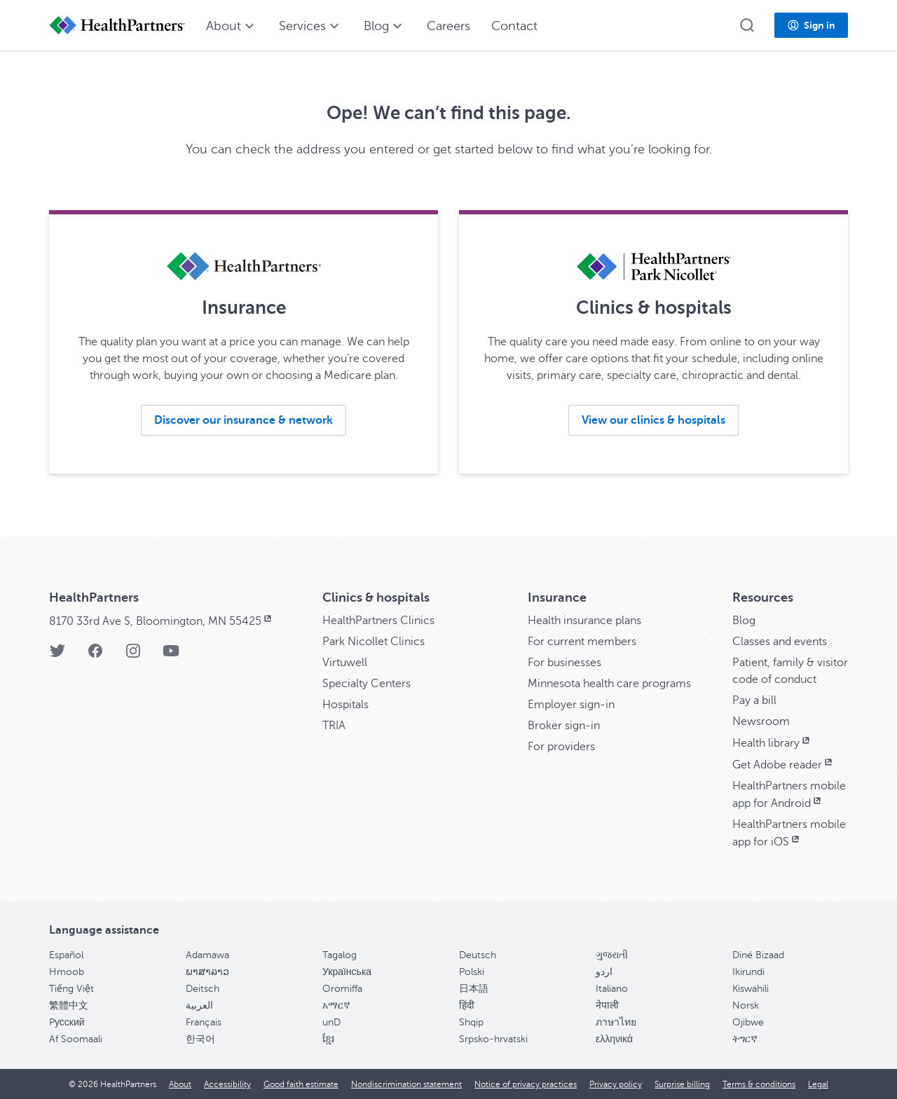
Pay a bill (754, 700)
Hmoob (66, 972)
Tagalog (339, 955)
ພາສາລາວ (207, 972)
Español (66, 955)
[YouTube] (171, 655)
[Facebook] (95, 655)
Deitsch (202, 988)
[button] (747, 25)
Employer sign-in (571, 704)
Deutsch (477, 955)
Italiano (612, 988)
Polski (471, 972)
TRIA (333, 725)
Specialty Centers (366, 683)
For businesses (564, 662)
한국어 (200, 1039)
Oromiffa (342, 988)
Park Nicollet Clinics (373, 641)
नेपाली (607, 1005)
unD (331, 1022)
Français (203, 1022)
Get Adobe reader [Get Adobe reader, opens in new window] (783, 765)
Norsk (745, 1005)
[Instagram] (133, 655)
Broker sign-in (564, 725)
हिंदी (466, 1005)
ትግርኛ (745, 1039)
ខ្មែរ (328, 1039)
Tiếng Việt (71, 988)
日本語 (473, 988)
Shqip (471, 1022)
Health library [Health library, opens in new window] (772, 743)
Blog (743, 620)
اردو (604, 972)
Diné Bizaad (758, 955)
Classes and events (779, 641)
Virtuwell (344, 662)
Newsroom (761, 721)
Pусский (67, 1022)
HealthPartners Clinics (378, 620)
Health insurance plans (584, 620)
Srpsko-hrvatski (493, 1039)
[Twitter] (57, 655)
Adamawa (207, 955)
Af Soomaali (75, 1039)
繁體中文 (68, 1005)
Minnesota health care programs (609, 683)
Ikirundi (748, 972)
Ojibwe (748, 1022)
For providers (561, 746)
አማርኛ (336, 1005)
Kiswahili (750, 988)
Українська (346, 972)
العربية (199, 1005)
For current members (582, 641)
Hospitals (345, 704)
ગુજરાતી (612, 955)
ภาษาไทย (616, 1022)
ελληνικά (614, 1039)
